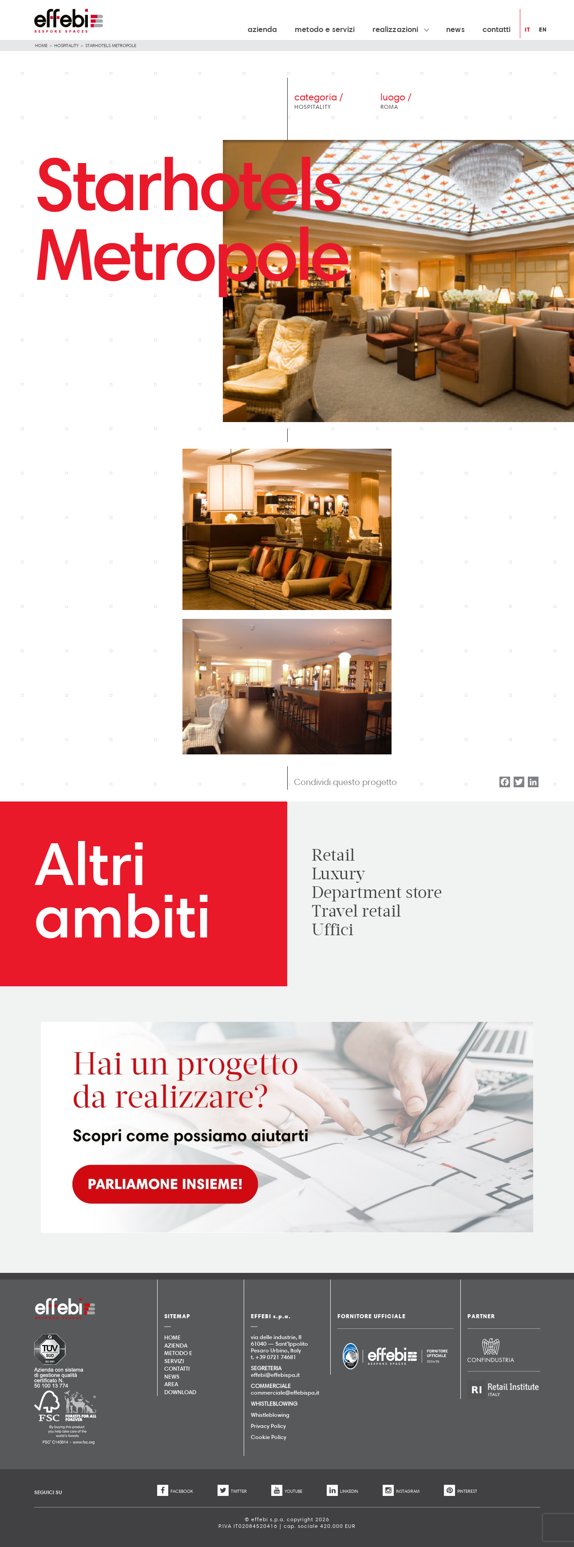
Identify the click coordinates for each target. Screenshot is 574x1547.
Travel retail (356, 911)
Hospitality (66, 45)
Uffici (332, 930)
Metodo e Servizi (325, 29)
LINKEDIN (342, 1491)
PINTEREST (460, 1491)
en (543, 29)
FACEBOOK (175, 1491)
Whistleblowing (270, 1414)
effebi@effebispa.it (275, 1374)
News (455, 29)
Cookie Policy (268, 1436)
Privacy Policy (268, 1425)
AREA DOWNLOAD (179, 1387)
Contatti (497, 29)
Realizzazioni (400, 29)
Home (41, 45)
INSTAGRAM (401, 1491)
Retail (333, 855)
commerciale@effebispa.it (285, 1392)
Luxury (338, 874)
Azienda (262, 29)
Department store (377, 892)
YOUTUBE (286, 1491)
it (527, 29)
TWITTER (232, 1491)
